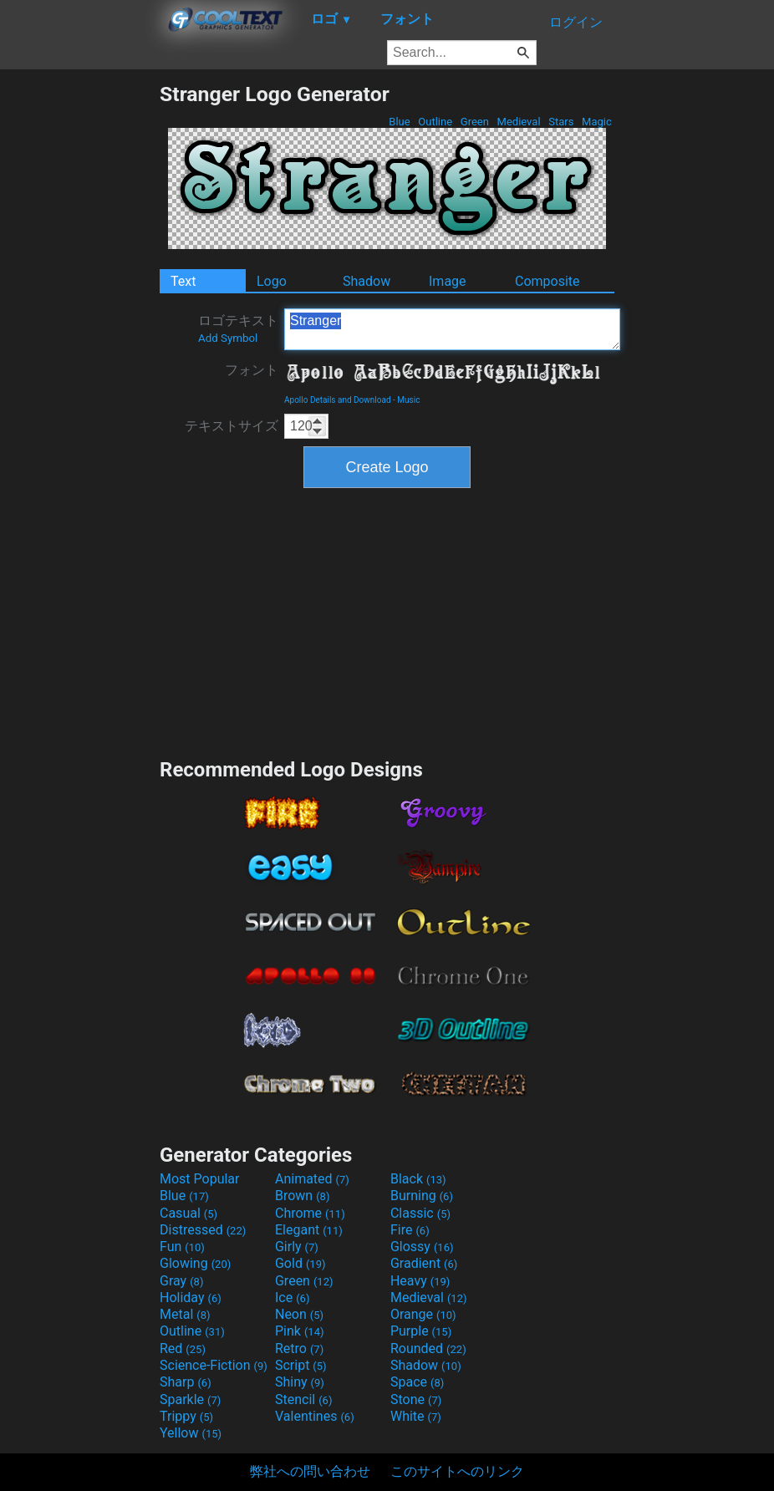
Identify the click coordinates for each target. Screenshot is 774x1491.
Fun (182, 1246)
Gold (300, 1263)
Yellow (191, 1433)
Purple (420, 1331)
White (415, 1416)
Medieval (518, 121)
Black (418, 1179)
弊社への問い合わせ (310, 1471)
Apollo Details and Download (337, 400)
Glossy (422, 1246)
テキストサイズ (231, 426)
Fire (410, 1230)
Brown (302, 1195)
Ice (292, 1297)
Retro (299, 1348)
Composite (547, 281)
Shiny (299, 1382)
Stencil (303, 1399)
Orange (423, 1314)
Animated (312, 1179)
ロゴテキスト (238, 328)
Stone (415, 1399)
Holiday (191, 1297)
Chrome (310, 1213)
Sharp (185, 1382)
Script (301, 1365)
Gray (181, 1281)
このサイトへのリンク (457, 1471)
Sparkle (190, 1399)
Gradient (423, 1263)
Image (447, 281)
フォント (251, 370)
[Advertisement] (79, 332)
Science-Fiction (213, 1365)
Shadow (366, 281)
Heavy (420, 1281)
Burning (421, 1195)
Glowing (195, 1263)
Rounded (428, 1348)
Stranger (452, 329)
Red (183, 1348)
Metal (185, 1314)
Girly (296, 1246)
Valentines (314, 1416)
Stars (561, 121)
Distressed (203, 1230)
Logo (272, 281)
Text (183, 281)
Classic (420, 1213)
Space (417, 1382)
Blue (399, 121)
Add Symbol (227, 338)
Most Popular (200, 1179)
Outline (435, 121)
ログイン (576, 22)
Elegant (309, 1230)
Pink (299, 1331)
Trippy (186, 1416)
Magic (596, 121)
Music (408, 400)
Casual (188, 1213)
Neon (299, 1314)
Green (475, 121)
